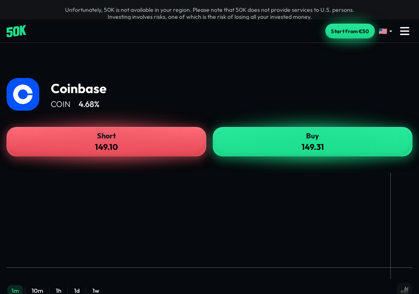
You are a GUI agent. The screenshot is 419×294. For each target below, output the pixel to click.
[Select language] (386, 31)
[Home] (16, 31)
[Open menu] (404, 31)
